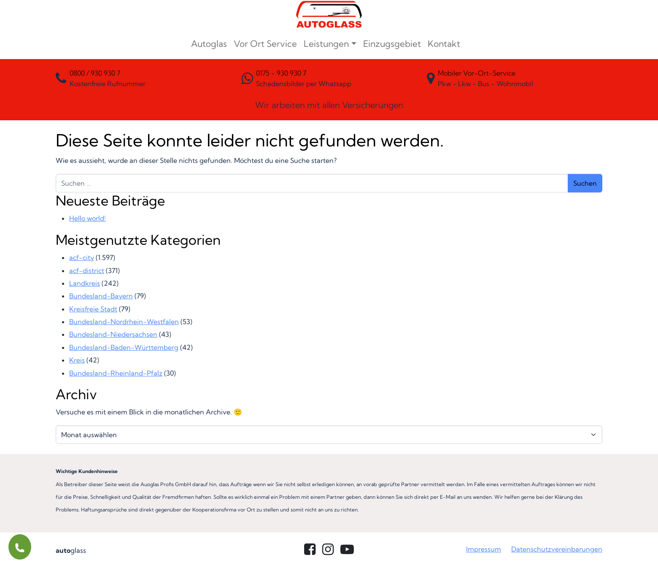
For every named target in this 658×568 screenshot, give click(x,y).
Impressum (483, 549)
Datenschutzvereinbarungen (556, 549)
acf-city (81, 257)
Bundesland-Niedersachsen (113, 334)
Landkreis (84, 283)
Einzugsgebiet (392, 43)
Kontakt (444, 43)
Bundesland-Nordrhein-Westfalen (124, 321)
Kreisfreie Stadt (93, 309)
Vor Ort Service (265, 43)
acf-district (86, 270)
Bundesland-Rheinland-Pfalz (115, 373)
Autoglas (209, 43)
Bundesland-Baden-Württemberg (123, 347)
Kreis (77, 360)
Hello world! (87, 218)
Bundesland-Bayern (101, 296)
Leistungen (326, 43)
